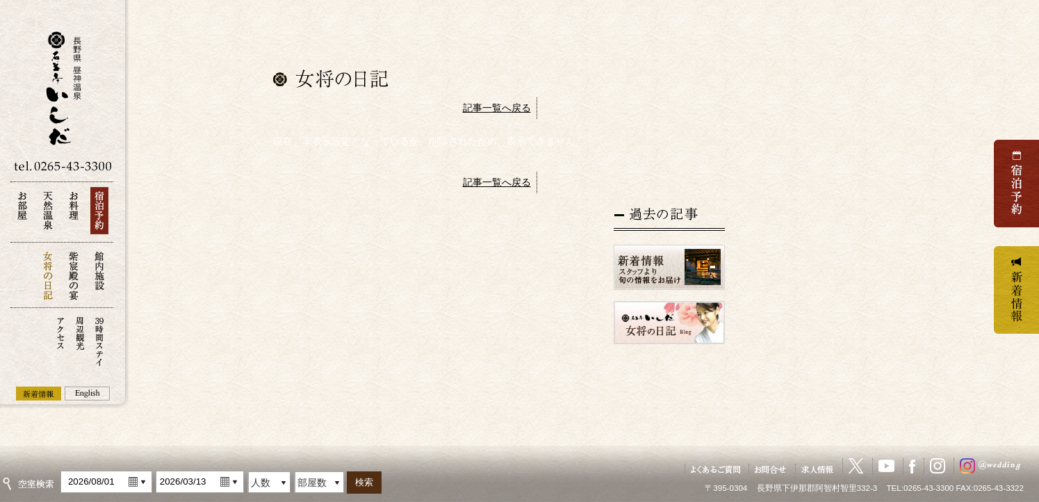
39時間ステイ (99, 340)
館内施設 (99, 275)
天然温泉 (48, 214)
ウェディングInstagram (993, 465)
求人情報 (818, 468)
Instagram (937, 465)
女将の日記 (48, 275)
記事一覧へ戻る (497, 107)
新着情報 (38, 393)
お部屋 (22, 214)
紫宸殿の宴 (74, 275)
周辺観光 (80, 340)
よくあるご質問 (715, 468)
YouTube (886, 465)
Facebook (912, 465)
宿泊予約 (99, 214)
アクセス (60, 340)
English (87, 393)
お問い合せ (771, 468)
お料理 (74, 214)
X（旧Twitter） (856, 465)
